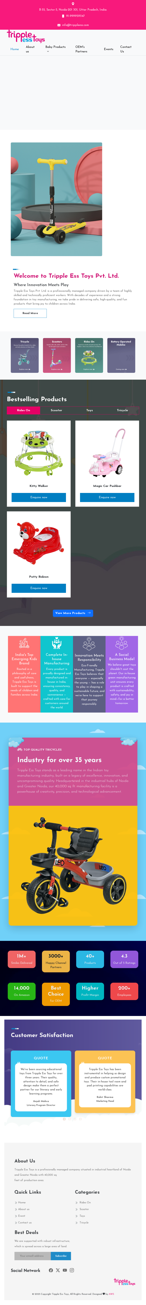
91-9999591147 (75, 16)
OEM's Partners (81, 49)
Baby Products (55, 47)
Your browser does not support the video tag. (73, 92)
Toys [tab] (89, 410)
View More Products (73, 613)
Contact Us (126, 49)
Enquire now (38, 497)
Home (14, 49)
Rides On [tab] (23, 410)
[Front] (45, 36)
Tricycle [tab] (122, 410)
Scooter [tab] (56, 410)
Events (108, 49)
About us (30, 49)
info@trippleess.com (75, 25)
